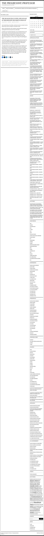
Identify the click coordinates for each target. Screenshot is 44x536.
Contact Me (4, 10)
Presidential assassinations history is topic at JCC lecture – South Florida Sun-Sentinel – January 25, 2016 (36, 159)
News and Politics (5, 61)
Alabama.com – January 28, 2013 (35, 110)
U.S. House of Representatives (35, 465)
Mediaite (31, 241)
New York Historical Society (34, 424)
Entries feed (32, 525)
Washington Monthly (33, 334)
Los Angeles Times (33, 278)
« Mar (31, 29)
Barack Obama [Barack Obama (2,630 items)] (34, 480)
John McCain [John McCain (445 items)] (32, 493)
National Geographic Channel (34, 244)
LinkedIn (31, 342)
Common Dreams (33, 351)
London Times (32, 277)
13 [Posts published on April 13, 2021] (34, 23)
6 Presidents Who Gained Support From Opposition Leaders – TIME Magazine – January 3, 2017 (36, 44)
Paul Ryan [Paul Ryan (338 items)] (35, 495)
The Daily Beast (32, 376)
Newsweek (31, 314)
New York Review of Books (34, 313)
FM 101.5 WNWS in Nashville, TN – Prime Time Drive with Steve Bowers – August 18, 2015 (36, 142)
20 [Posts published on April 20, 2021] (34, 25)
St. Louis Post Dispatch (33, 289)
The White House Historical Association (36, 435)
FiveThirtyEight (32, 357)
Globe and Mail (32, 271)
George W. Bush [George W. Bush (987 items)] (35, 489)
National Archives (33, 447)
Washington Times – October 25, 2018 (36, 195)
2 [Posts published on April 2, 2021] (40, 19)
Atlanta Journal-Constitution (34, 265)
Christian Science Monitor (34, 269)
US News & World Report (34, 331)
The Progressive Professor (18, 3)
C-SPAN (31, 229)
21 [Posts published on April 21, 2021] (36, 25)
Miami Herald (32, 280)
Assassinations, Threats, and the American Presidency (26, 8)
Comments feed (32, 527)
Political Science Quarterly (34, 316)
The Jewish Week (32, 292)
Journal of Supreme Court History (35, 418)
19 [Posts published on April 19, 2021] (32, 25)
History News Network (33, 395)
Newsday (31, 283)
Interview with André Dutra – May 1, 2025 (36, 154)
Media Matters (32, 240)
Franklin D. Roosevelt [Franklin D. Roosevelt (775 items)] (34, 488)
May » (33, 29)
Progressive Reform (7, 64)
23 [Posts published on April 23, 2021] (40, 25)
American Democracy (16, 61)
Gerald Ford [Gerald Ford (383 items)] (40, 489)
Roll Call (31, 367)
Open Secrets (32, 425)
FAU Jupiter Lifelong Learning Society (36, 341)
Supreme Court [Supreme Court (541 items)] (38, 506)
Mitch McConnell (20, 63)
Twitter (31, 344)
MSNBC (31, 243)
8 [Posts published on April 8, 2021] (38, 21)
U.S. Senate (32, 467)
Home (3, 8)
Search (41, 518)
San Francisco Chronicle (34, 286)
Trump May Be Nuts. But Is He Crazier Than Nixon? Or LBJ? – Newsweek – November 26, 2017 (36, 81)
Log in (31, 524)
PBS (30, 252)
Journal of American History (34, 416)
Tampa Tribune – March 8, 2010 (35, 182)
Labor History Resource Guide (34, 419)
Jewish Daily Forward (33, 275)
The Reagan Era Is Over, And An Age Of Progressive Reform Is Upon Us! (14, 19)
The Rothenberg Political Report (35, 384)
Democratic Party (11, 62)
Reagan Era (17, 64)
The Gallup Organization (34, 378)
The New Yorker (32, 326)
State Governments (14, 65)
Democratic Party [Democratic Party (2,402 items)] (35, 484)
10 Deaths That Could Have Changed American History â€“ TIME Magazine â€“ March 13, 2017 (36, 41)
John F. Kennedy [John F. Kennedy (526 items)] (39, 492)
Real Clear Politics (33, 366)
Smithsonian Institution (33, 458)
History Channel (32, 237)
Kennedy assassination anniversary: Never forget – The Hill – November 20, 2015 (36, 57)
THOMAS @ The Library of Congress (36, 436)
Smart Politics (32, 372)
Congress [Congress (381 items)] (34, 482)
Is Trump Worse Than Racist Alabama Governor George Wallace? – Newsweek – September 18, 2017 (36, 53)
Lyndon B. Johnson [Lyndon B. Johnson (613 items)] (37, 493)
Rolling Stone (32, 317)
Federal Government (23, 62)
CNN (31, 232)
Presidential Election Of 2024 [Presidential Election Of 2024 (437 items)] (34, 500)
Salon (31, 369)
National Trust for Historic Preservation (36, 422)
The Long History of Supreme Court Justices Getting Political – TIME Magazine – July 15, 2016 (35, 63)
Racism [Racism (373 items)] (33, 502)
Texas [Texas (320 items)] (37, 507)
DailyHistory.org (32, 412)
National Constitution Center (34, 421)
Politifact (31, 364)
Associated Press (32, 226)
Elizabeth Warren (16, 62)
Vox (30, 259)
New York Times (32, 281)
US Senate (19, 65)
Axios (31, 349)
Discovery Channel (33, 234)
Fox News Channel (5, 63)
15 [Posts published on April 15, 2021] (38, 23)
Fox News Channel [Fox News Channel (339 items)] (38, 487)
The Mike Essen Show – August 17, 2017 (36, 188)
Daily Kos (31, 352)
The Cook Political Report (34, 375)
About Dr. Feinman (9, 8)
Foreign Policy (32, 305)
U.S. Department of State (34, 462)
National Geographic (33, 310)
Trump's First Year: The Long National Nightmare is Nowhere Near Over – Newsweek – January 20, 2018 (36, 84)
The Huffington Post (33, 381)
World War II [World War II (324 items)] (36, 513)
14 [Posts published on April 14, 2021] (36, 23)
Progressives (13, 64)
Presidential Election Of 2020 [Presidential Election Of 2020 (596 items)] (37, 499)
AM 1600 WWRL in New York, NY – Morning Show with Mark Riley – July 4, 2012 (36, 121)
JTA (30, 238)
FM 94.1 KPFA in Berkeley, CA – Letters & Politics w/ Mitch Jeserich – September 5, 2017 (36, 149)
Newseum (31, 453)
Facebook (31, 339)
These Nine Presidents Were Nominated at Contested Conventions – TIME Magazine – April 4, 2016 (36, 77)
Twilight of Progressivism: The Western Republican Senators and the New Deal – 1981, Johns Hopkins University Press (36, 103)
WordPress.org (32, 528)
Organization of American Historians (35, 427)
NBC (30, 247)
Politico (31, 361)
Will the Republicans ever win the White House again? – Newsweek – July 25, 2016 (36, 91)
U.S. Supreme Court (33, 468)
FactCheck (31, 355)
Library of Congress (33, 446)
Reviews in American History (34, 430)
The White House (32, 459)
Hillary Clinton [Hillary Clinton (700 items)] (37, 491)
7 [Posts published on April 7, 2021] (36, 21)
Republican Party (21, 64)
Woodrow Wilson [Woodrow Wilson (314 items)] (32, 513)
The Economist (32, 322)
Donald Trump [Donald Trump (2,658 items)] (34, 486)
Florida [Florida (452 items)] (35, 487)
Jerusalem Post (32, 274)
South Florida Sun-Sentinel (34, 288)
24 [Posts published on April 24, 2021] (42, 25)
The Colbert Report (33, 256)
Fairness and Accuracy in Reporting (35, 235)
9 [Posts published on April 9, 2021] (40, 21)
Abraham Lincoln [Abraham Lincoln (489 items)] (32, 479)
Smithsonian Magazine (33, 319)
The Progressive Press (33, 383)
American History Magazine (34, 300)
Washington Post (32, 294)
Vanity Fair (31, 332)
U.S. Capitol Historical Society (34, 438)
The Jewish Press (32, 291)
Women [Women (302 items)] (39, 512)
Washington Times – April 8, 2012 (35, 192)
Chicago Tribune (32, 268)
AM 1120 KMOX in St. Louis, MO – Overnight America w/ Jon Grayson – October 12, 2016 (35, 112)
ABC (30, 223)
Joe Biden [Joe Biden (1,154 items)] (34, 492)
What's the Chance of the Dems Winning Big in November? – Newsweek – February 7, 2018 (36, 88)
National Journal (32, 360)
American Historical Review (34, 407)
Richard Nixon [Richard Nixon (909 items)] (37, 504)
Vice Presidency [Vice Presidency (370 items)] (36, 512)
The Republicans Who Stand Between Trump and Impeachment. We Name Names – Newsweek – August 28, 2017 (36, 66)
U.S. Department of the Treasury (35, 464)
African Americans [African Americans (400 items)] (38, 479)
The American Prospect (33, 320)
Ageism (11, 61)
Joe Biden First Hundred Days (12, 63)
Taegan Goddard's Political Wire (35, 373)
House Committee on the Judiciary (35, 444)
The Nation (32, 323)
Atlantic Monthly (32, 302)
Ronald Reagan (8, 65)
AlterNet (31, 224)
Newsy (31, 249)
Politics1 (31, 363)
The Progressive (32, 328)
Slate (31, 370)
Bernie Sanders (22, 61)
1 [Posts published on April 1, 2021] (38, 19)
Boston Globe (32, 266)
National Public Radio (33, 246)
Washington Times (33, 295)
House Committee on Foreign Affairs (36, 443)
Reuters (31, 253)
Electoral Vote (32, 354)
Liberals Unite (32, 358)
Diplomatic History (33, 413)
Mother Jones (32, 308)
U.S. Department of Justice (34, 461)
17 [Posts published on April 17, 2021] (42, 23)
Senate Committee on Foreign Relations (36, 455)
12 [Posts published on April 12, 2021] (32, 23)
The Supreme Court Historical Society (36, 433)
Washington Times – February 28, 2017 (36, 194)
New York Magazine (33, 311)
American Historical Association (35, 405)
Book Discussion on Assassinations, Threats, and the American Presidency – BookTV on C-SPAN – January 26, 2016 (36, 204)
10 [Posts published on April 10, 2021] (42, 21)
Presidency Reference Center (34, 428)
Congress (6, 62)
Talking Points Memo (33, 255)
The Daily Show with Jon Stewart (35, 258)
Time (31, 329)
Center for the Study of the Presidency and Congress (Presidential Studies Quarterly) (36, 409)
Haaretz (31, 272)
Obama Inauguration (33, 474)
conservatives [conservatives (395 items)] (38, 482)
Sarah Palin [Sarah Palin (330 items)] (34, 506)
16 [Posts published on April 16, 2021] (40, 23)
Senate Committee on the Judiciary (35, 456)
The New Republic (33, 325)
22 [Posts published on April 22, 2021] (38, 25)
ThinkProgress (32, 386)
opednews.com (32, 250)
